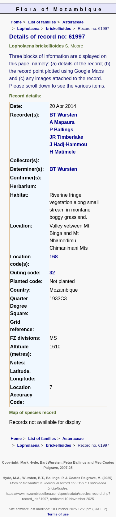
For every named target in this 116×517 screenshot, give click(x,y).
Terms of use (58, 514)
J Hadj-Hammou (68, 144)
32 (52, 272)
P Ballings (61, 129)
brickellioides (58, 28)
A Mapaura (62, 122)
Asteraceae (73, 22)
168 (53, 256)
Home (16, 22)
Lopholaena (28, 28)
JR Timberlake (66, 137)
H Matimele (62, 151)
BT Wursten (63, 114)
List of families (42, 22)
